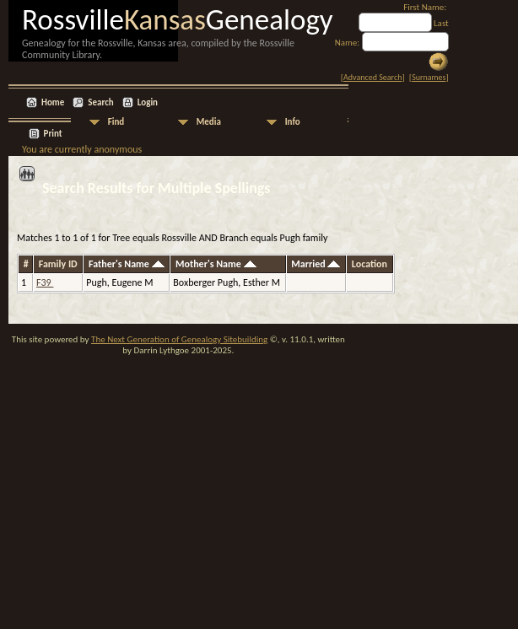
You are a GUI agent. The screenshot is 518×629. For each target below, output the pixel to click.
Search (100, 102)
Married (315, 264)
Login (148, 102)
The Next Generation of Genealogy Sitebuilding (179, 339)
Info (292, 121)
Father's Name (127, 264)
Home (52, 102)
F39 (44, 282)
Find (116, 121)
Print (53, 133)
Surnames (428, 77)
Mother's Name (215, 264)
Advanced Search (372, 77)
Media (209, 121)
